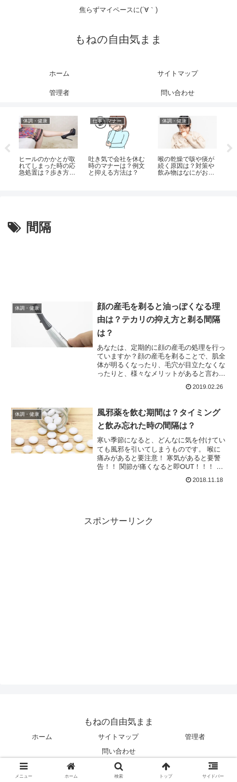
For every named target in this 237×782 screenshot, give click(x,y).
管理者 (195, 737)
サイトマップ (118, 737)
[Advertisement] (118, 268)
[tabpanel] (48, 147)
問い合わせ (119, 751)
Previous (7, 148)
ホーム (42, 737)
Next (230, 148)
